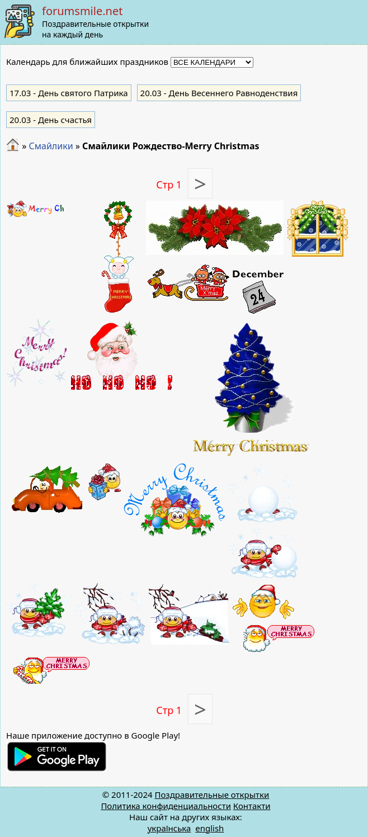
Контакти (252, 805)
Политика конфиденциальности (166, 805)
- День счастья (51, 119)
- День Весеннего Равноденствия (219, 92)
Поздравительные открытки (211, 794)
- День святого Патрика (69, 92)
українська (169, 828)
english (209, 828)
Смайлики (51, 146)
